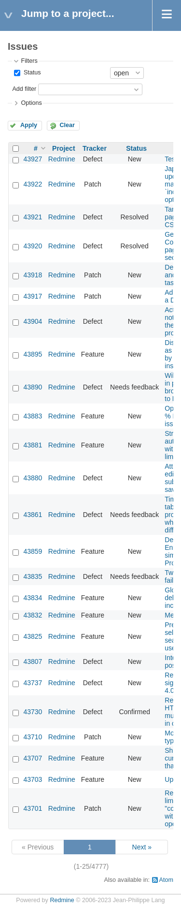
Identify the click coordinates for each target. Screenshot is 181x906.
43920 (32, 246)
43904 (32, 321)
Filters (29, 61)
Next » (142, 847)
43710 (32, 737)
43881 (32, 445)
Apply (28, 125)
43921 (32, 217)
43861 (32, 514)
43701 (32, 808)
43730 (32, 712)
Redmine (61, 159)
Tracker (95, 148)
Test (171, 159)
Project (63, 148)
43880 (32, 478)
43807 (32, 661)
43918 (32, 275)
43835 (32, 576)
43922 (32, 184)
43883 (32, 416)
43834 (32, 598)
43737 (32, 683)
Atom (166, 880)
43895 (32, 354)
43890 (32, 387)
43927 (32, 159)
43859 (32, 551)
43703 (32, 779)
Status (31, 72)
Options (31, 103)
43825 (32, 636)
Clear (67, 125)
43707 (32, 758)
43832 (32, 615)
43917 (32, 296)
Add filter (24, 89)
